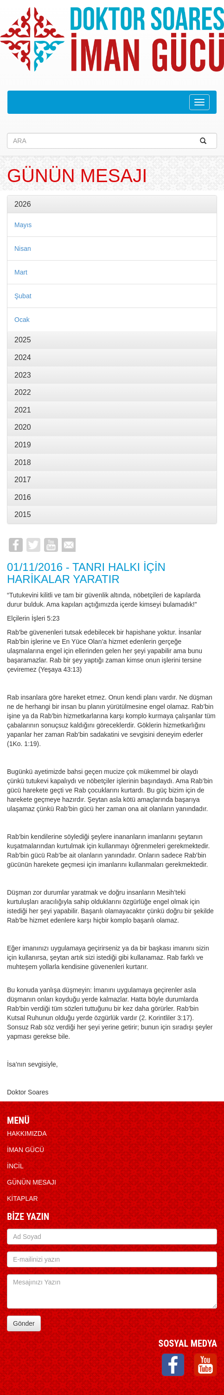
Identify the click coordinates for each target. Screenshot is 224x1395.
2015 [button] (22, 514)
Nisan (22, 248)
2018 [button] (22, 462)
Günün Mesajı (31, 1182)
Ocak (22, 319)
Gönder (24, 1323)
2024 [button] (22, 357)
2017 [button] (22, 480)
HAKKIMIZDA (27, 1133)
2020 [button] (22, 427)
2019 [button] (22, 445)
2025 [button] (22, 340)
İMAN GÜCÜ (25, 1149)
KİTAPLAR (22, 1198)
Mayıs (23, 225)
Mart (20, 272)
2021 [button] (22, 410)
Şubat (23, 296)
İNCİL (15, 1166)
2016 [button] (22, 497)
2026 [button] (22, 204)
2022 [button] (22, 392)
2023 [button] (22, 375)
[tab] (112, 204)
